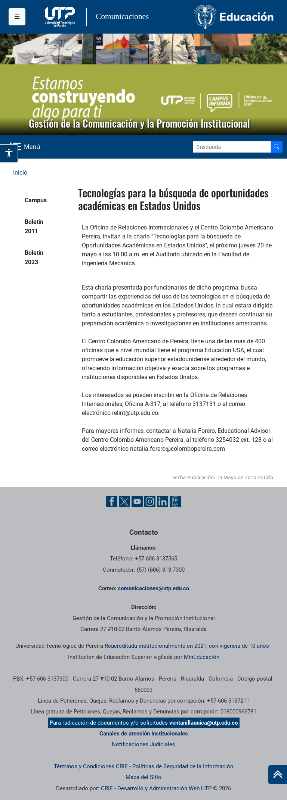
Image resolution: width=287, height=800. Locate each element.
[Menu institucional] (17, 16)
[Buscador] (277, 147)
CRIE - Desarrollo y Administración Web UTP (156, 788)
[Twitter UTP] (124, 501)
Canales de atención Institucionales (143, 733)
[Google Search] (232, 147)
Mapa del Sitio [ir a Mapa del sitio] (143, 777)
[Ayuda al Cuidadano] (175, 501)
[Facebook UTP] (111, 501)
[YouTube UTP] (137, 501)
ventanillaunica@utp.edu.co (203, 722)
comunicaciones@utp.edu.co (153, 588)
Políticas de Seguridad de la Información (182, 766)
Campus (36, 200)
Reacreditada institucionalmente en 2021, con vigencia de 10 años (187, 646)
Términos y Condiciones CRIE (91, 766)
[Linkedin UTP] (162, 501)
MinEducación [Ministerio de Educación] (201, 657)
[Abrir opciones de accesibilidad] (9, 153)
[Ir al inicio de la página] (278, 775)
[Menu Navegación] (25, 147)
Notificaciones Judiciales (143, 744)
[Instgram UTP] (149, 501)
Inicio (20, 172)
